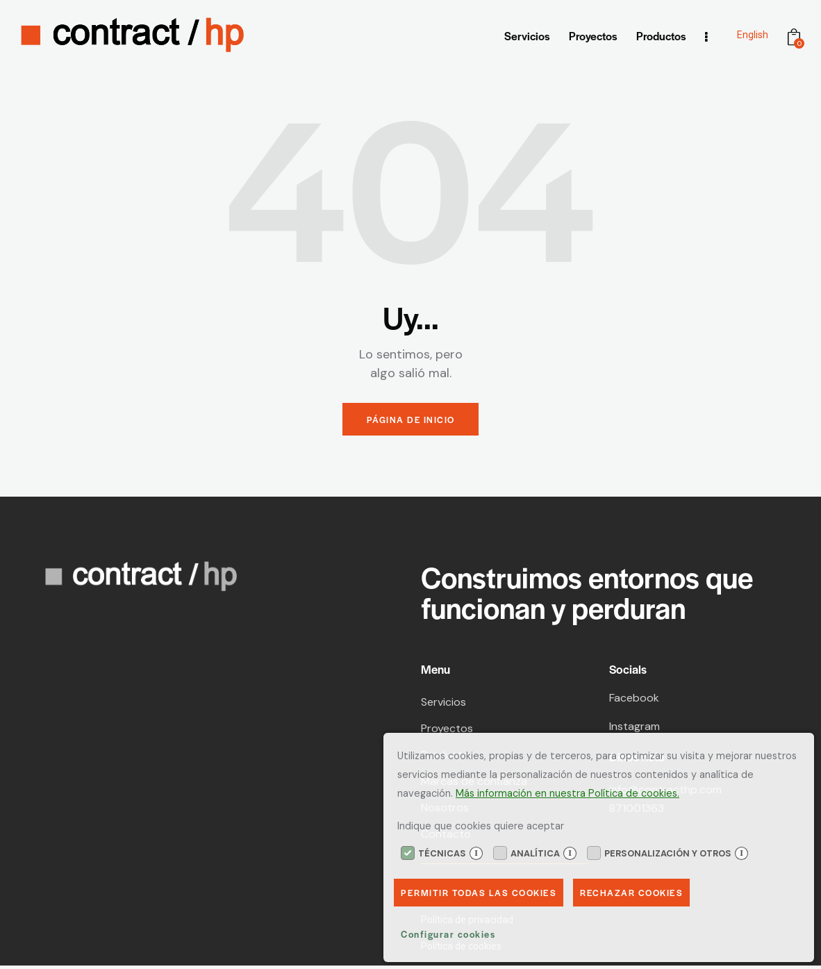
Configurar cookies (448, 934)
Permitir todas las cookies (481, 891)
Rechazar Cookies (637, 891)
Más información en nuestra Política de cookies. (567, 792)
